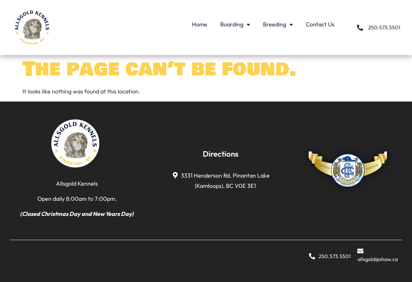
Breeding (278, 24)
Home (199, 24)
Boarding (235, 24)
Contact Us (320, 24)
